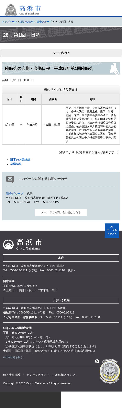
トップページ (9, 21)
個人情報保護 (11, 374)
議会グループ (44, 21)
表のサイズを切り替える (61, 89)
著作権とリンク (65, 374)
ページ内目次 (61, 53)
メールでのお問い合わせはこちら (61, 212)
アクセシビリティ (37, 374)
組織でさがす (27, 21)
